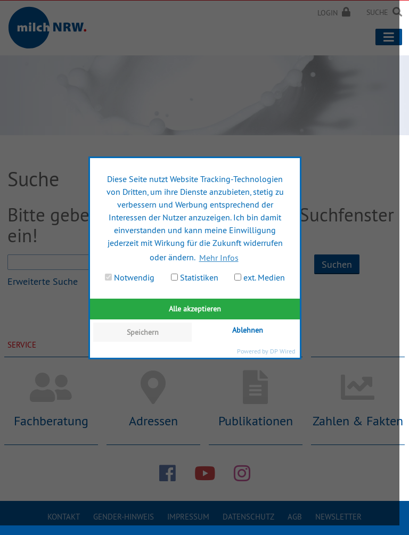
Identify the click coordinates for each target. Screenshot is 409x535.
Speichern (143, 332)
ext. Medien (259, 277)
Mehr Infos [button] (219, 257)
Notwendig (129, 277)
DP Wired (282, 351)
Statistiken (194, 277)
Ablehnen (247, 330)
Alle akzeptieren (195, 309)
